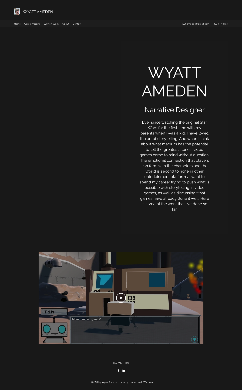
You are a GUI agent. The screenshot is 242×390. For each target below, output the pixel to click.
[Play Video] (121, 298)
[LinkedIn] (123, 370)
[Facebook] (118, 370)
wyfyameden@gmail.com (195, 23)
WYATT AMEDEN (38, 11)
